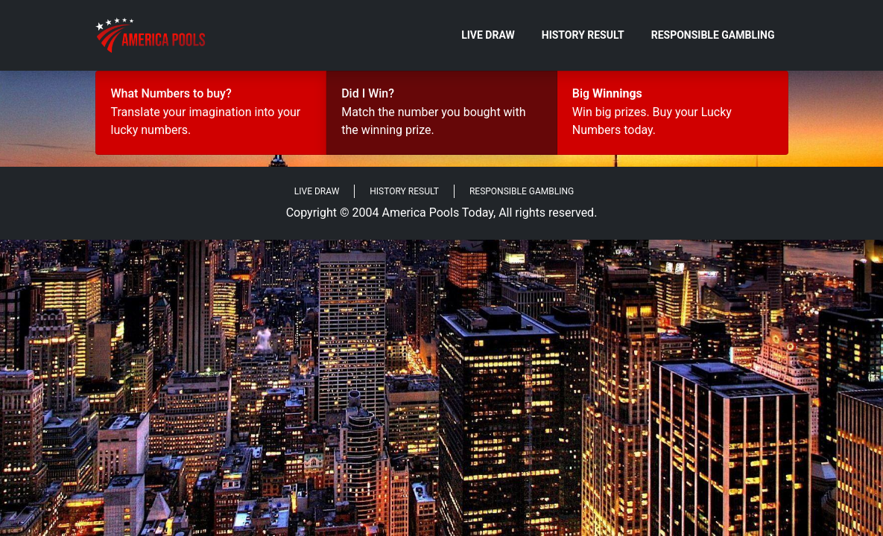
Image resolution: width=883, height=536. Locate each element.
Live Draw (488, 35)
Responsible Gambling (713, 35)
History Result (583, 35)
